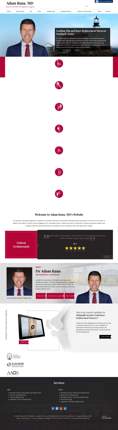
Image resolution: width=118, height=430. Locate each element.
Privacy (33, 418)
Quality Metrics (66, 11)
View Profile (69, 296)
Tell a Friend (57, 418)
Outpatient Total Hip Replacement (20, 399)
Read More (105, 337)
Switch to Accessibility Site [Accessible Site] (105, 1)
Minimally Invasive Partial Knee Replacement (75, 393)
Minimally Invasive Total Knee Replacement (74, 397)
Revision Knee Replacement (69, 395)
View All (107, 257)
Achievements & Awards (55, 296)
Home (9, 11)
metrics (41, 223)
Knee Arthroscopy (66, 399)
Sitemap (40, 418)
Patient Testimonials (84, 11)
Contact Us (67, 418)
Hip (31, 11)
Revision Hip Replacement (17, 395)
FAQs (99, 11)
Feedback (48, 418)
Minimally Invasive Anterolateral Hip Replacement (25, 393)
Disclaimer (26, 418)
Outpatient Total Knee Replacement (72, 401)
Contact (108, 11)
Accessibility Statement (81, 418)
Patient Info (51, 11)
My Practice (20, 11)
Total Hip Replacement (16, 397)
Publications (40, 296)
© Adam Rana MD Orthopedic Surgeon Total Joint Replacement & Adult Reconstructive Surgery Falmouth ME (53, 416)
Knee (39, 11)
